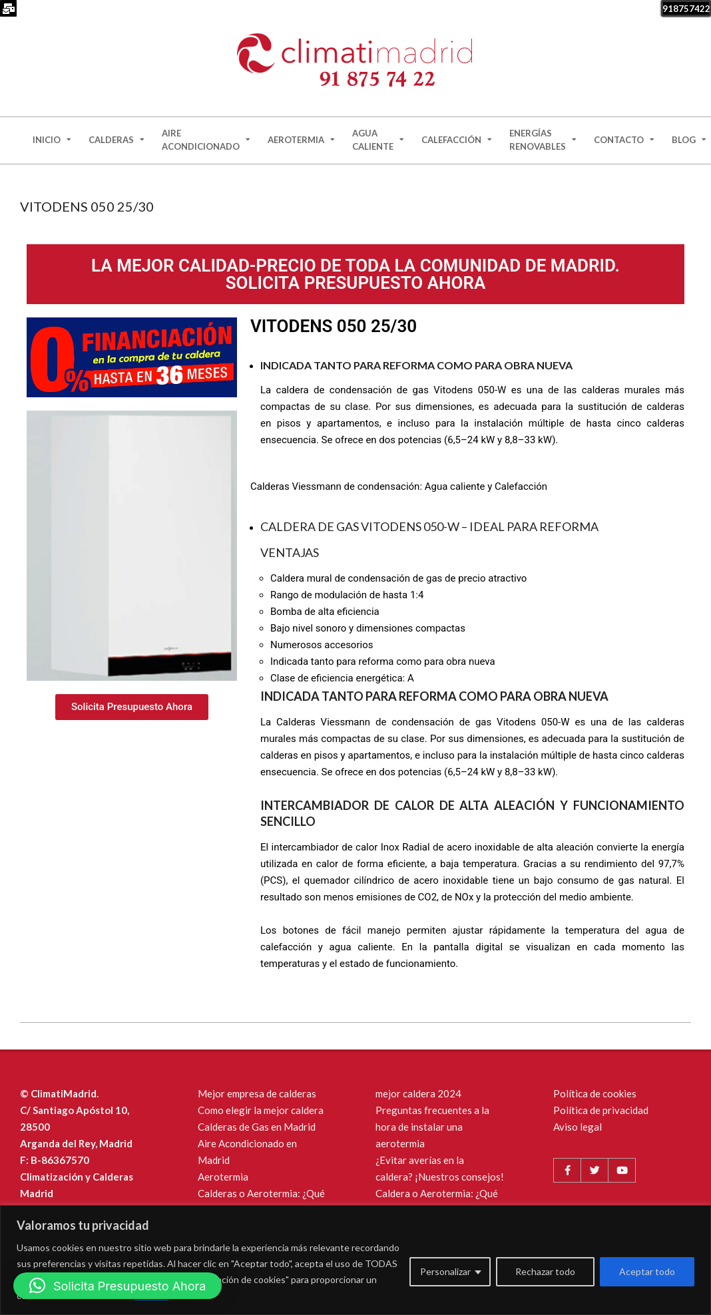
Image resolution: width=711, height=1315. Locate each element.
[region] (355, 1260)
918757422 (686, 8)
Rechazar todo (545, 1271)
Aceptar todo (647, 1271)
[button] (117, 1285)
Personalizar (445, 1271)
